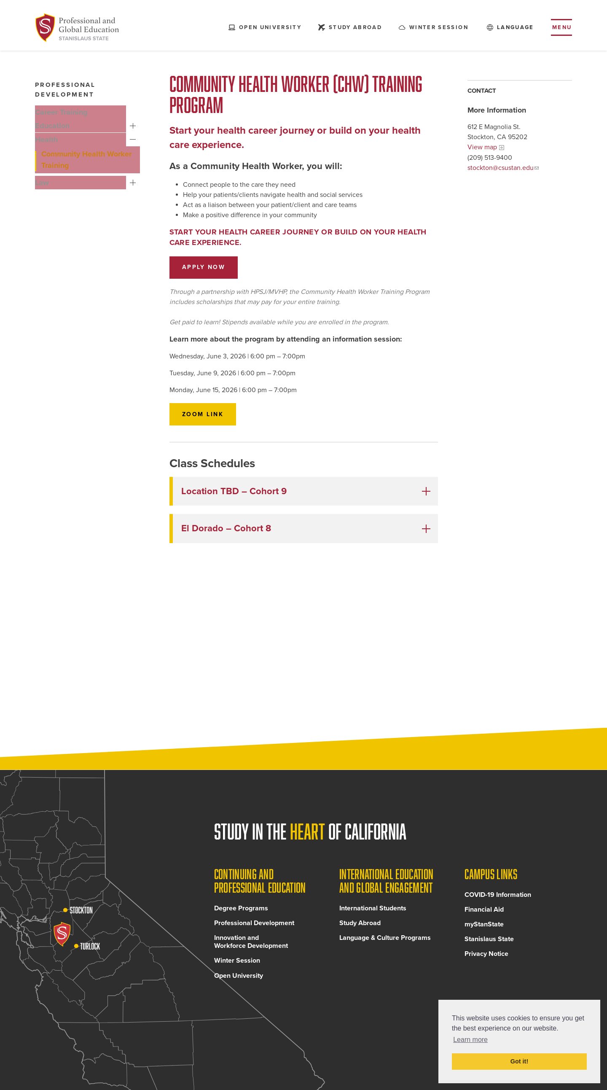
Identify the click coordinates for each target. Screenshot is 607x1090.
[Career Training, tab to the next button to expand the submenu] (82, 112)
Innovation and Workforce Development (251, 949)
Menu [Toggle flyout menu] (562, 29)
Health (134, 139)
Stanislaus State (489, 946)
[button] (305, 491)
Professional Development (254, 930)
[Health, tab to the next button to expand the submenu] (82, 139)
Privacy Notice (486, 961)
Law (134, 180)
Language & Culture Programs (385, 945)
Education (134, 126)
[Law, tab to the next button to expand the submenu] (82, 179)
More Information (496, 110)
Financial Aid (484, 916)
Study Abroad (360, 930)
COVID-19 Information (498, 902)
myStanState (484, 931)
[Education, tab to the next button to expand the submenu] (82, 125)
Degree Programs (241, 915)
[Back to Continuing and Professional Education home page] (80, 29)
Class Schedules (212, 463)
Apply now (204, 267)
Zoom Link (203, 414)
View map (482, 147)
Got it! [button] (519, 1061)
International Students (372, 915)
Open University (238, 983)
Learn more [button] (470, 1039)
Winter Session (237, 968)
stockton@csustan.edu (500, 168)
